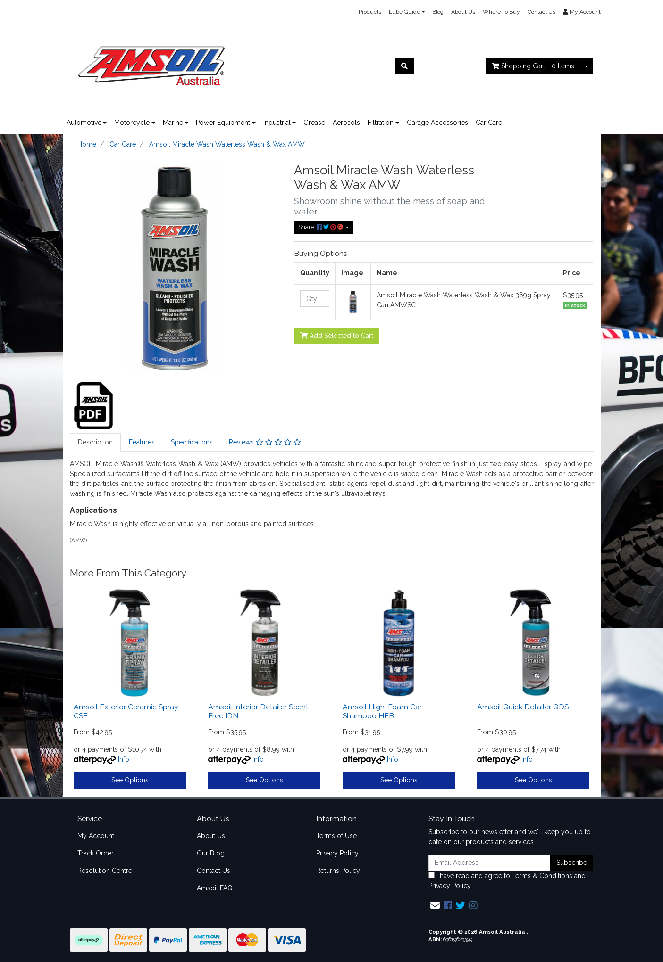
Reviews (265, 442)
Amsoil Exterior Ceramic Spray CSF (126, 711)
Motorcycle (132, 122)
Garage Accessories (437, 122)
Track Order (95, 853)
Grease (314, 122)
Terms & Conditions (542, 876)
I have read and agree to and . (507, 880)
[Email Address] (489, 863)
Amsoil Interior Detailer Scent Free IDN (258, 711)
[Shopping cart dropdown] (586, 66)
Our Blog (211, 853)
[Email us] (435, 905)
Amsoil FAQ (215, 888)
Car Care (489, 122)
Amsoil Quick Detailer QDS (523, 706)
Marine (173, 122)
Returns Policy (338, 870)
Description (95, 442)
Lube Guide (404, 11)
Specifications (192, 442)
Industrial (277, 122)
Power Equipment (223, 122)
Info (123, 759)
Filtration (381, 122)
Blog (438, 11)
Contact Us (541, 11)
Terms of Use (336, 835)
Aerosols (346, 122)
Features (142, 442)
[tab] (95, 442)
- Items (533, 66)
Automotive (84, 122)
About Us (463, 11)
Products (370, 11)
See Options (130, 780)
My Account (95, 835)
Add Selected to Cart (336, 335)
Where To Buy (501, 11)
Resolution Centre (104, 870)
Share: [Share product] (321, 226)
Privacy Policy (337, 853)
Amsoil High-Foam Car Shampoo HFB (382, 711)
